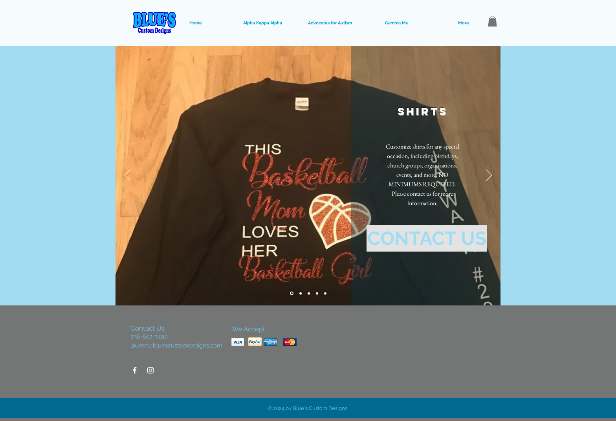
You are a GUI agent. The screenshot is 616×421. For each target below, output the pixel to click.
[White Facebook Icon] (134, 370)
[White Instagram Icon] (150, 370)
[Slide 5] (325, 293)
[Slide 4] (317, 293)
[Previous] (127, 175)
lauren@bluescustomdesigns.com (176, 345)
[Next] (489, 175)
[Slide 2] (300, 293)
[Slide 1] (291, 293)
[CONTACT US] (427, 238)
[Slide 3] (309, 293)
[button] (492, 21)
